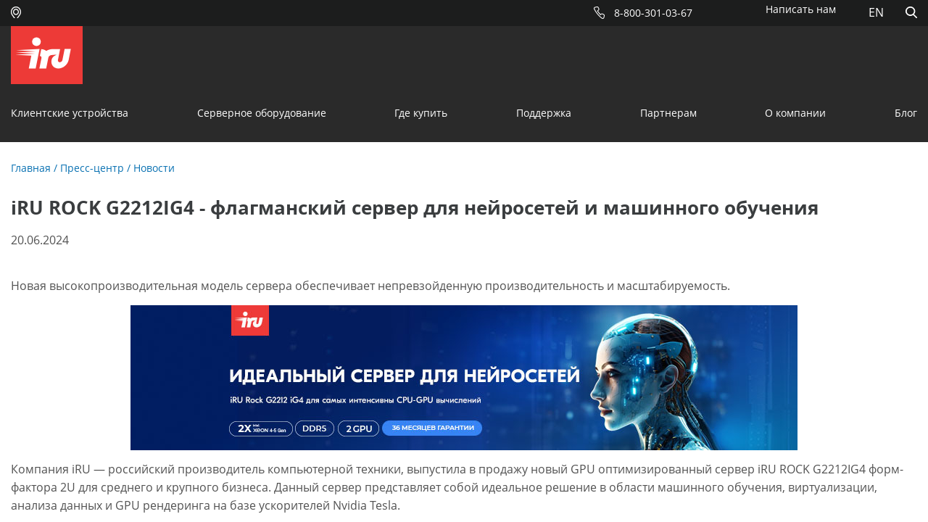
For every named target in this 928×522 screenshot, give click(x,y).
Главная (31, 168)
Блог (906, 113)
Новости (154, 168)
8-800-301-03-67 (653, 13)
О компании (795, 113)
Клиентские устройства (69, 113)
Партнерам (668, 113)
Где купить (420, 113)
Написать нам (801, 9)
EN (876, 12)
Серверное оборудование (261, 113)
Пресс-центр (92, 168)
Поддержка (543, 113)
